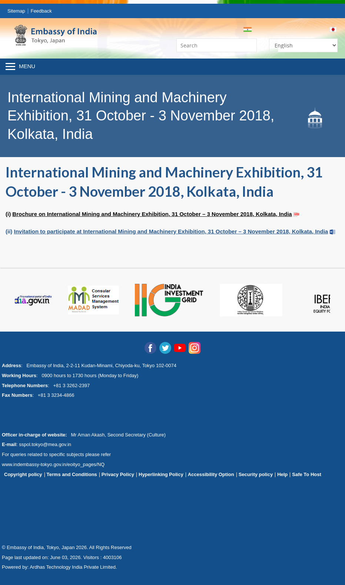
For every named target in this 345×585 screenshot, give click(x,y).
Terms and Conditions (72, 474)
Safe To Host (306, 474)
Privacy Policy (118, 474)
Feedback (41, 11)
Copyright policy (23, 474)
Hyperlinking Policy (161, 474)
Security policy (256, 474)
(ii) (167, 231)
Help (282, 474)
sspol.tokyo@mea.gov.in (45, 444)
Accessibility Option (211, 474)
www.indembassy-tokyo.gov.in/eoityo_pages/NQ (53, 464)
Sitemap (16, 11)
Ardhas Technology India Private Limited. (73, 567)
